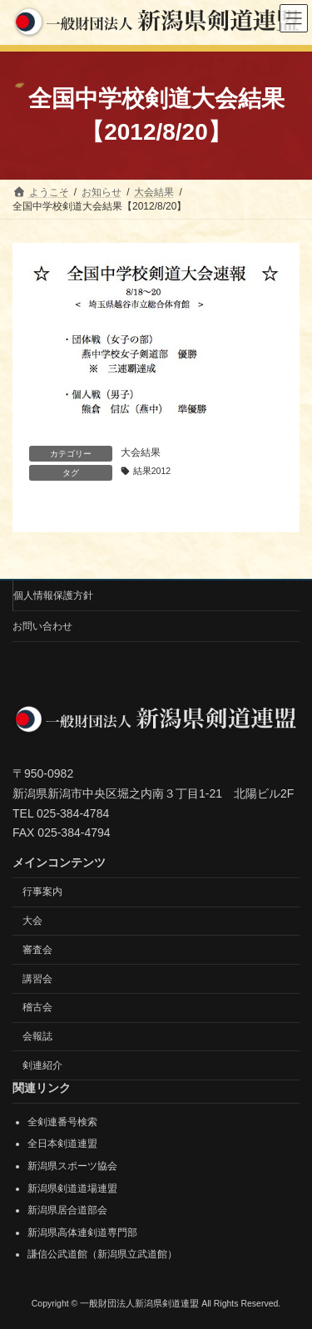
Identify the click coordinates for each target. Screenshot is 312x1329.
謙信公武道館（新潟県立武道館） (102, 1254)
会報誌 (37, 1036)
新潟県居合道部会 (67, 1210)
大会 (32, 920)
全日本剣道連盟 (62, 1143)
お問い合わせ (42, 626)
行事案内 (42, 891)
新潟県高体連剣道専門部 (82, 1232)
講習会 (37, 978)
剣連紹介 (42, 1065)
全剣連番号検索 (62, 1122)
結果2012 (152, 471)
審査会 (37, 950)
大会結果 (141, 452)
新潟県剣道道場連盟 (72, 1187)
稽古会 (37, 1007)
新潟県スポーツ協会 (72, 1166)
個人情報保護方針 (53, 595)
